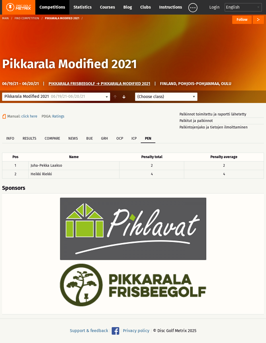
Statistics (83, 7)
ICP (134, 138)
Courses (107, 7)
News (73, 138)
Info (10, 138)
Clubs (145, 7)
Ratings (58, 116)
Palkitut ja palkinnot (196, 121)
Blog (127, 7)
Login (214, 7)
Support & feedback (89, 330)
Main (5, 18)
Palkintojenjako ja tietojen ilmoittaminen (213, 127)
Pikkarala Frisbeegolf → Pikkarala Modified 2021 (99, 83)
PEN (148, 138)
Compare (52, 138)
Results (29, 138)
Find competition (27, 18)
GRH (104, 138)
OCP (119, 138)
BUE (89, 138)
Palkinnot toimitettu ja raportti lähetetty (212, 114)
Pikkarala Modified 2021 (69, 64)
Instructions (170, 7)
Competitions (52, 7)
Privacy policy (136, 330)
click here (29, 116)
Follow (242, 19)
